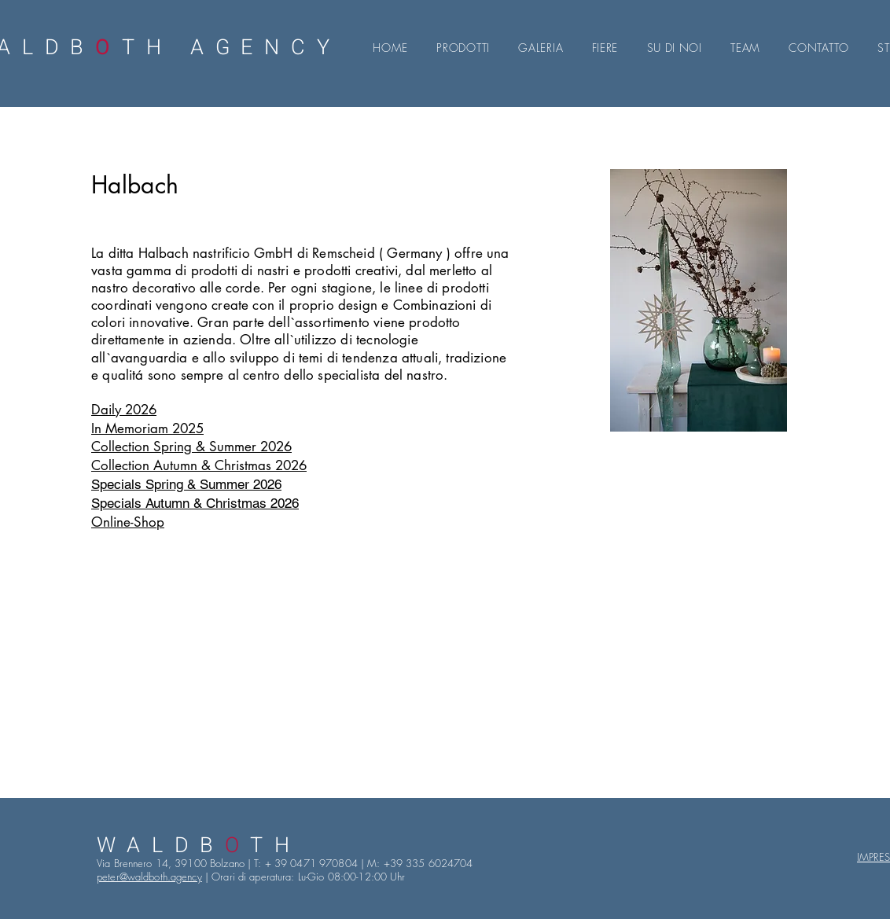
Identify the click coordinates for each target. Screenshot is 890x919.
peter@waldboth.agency (149, 876)
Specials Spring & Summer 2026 (186, 484)
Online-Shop (127, 522)
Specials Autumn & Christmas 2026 (195, 503)
